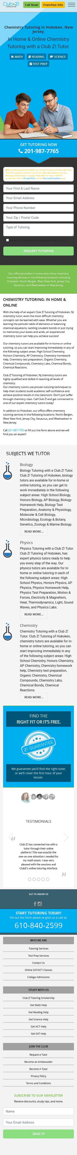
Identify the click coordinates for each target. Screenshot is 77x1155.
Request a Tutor (38, 1054)
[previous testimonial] (11, 837)
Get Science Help (38, 1019)
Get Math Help (38, 1005)
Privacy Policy (29, 178)
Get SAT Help (38, 1033)
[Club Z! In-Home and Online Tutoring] (11, 4)
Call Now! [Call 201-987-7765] (31, 5)
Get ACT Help (38, 1026)
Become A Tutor (38, 1069)
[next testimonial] (66, 837)
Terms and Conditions (52, 178)
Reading (36, 57)
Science (58, 57)
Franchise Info (53, 5)
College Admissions (38, 977)
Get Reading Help (38, 1012)
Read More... (34, 531)
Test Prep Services (38, 955)
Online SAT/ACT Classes (38, 970)
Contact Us (38, 962)
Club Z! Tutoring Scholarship (38, 997)
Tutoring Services (38, 948)
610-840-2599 (39, 925)
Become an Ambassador (38, 1061)
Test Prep (38, 64)
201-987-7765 (38, 151)
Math (17, 57)
